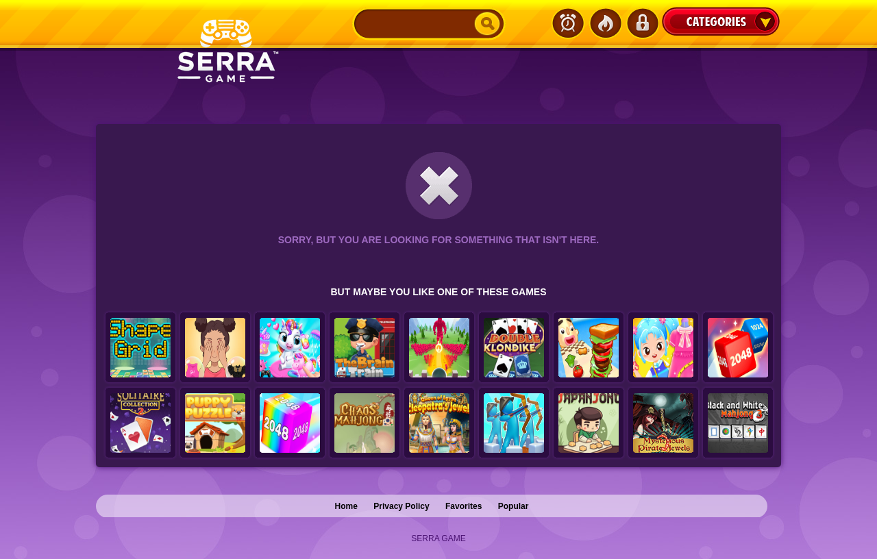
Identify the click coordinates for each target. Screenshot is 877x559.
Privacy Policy (401, 506)
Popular (513, 506)
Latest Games (568, 23)
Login (642, 23)
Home (346, 506)
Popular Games (605, 23)
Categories (721, 21)
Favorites (463, 506)
